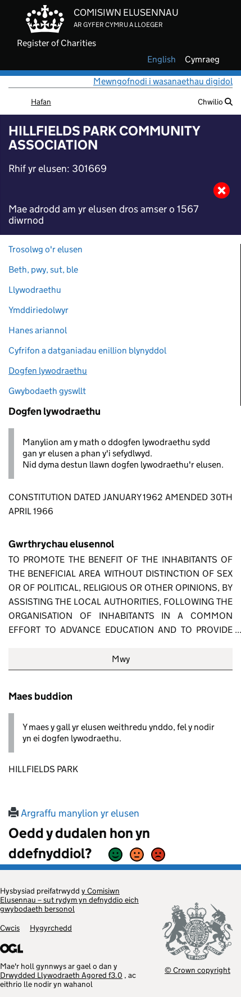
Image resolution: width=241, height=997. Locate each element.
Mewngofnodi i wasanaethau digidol (163, 81)
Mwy (121, 659)
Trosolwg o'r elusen (45, 249)
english (161, 60)
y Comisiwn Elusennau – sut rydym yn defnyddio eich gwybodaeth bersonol (69, 900)
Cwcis (10, 928)
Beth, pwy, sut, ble (43, 269)
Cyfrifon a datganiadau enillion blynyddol (87, 350)
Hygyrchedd (51, 928)
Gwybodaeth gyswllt (47, 391)
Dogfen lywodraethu (47, 370)
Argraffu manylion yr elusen (73, 813)
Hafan (41, 102)
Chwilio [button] (215, 102)
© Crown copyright (197, 970)
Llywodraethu (34, 289)
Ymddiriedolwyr (38, 310)
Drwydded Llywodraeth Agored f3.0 (61, 975)
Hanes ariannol (37, 330)
